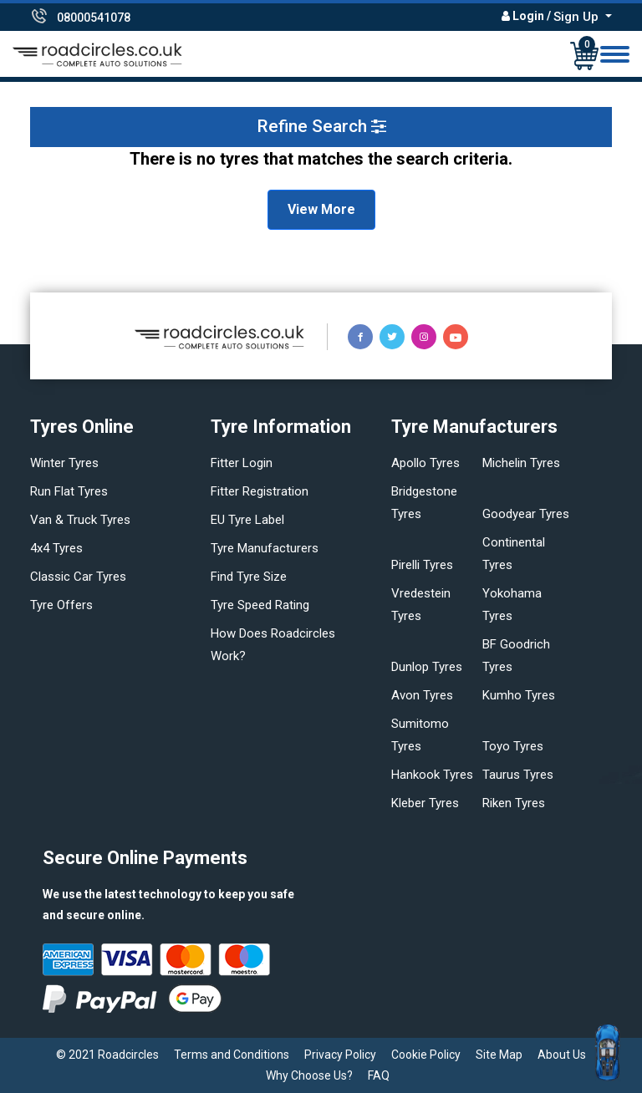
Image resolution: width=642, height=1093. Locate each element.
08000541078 (93, 17)
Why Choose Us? (309, 1075)
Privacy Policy (340, 1054)
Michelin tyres (521, 462)
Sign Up (577, 16)
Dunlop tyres (426, 666)
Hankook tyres (432, 774)
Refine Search (321, 126)
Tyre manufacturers (264, 548)
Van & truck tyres (80, 519)
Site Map (499, 1054)
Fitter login (242, 462)
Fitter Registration (259, 491)
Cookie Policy (426, 1054)
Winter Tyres (64, 462)
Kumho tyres (518, 695)
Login (528, 16)
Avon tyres (422, 695)
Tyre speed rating (260, 605)
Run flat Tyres (69, 491)
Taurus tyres (517, 774)
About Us (562, 1054)
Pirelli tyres (422, 564)
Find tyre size (249, 576)
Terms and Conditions (231, 1054)
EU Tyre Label (247, 519)
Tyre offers (61, 605)
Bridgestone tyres (424, 502)
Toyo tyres (512, 746)
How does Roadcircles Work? (273, 644)
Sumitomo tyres (420, 735)
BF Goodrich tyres (516, 655)
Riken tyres (513, 803)
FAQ (379, 1075)
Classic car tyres (78, 576)
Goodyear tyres (525, 513)
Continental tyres (513, 553)
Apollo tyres (425, 462)
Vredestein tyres (421, 604)
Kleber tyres (425, 803)
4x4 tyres (56, 548)
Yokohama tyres (512, 604)
